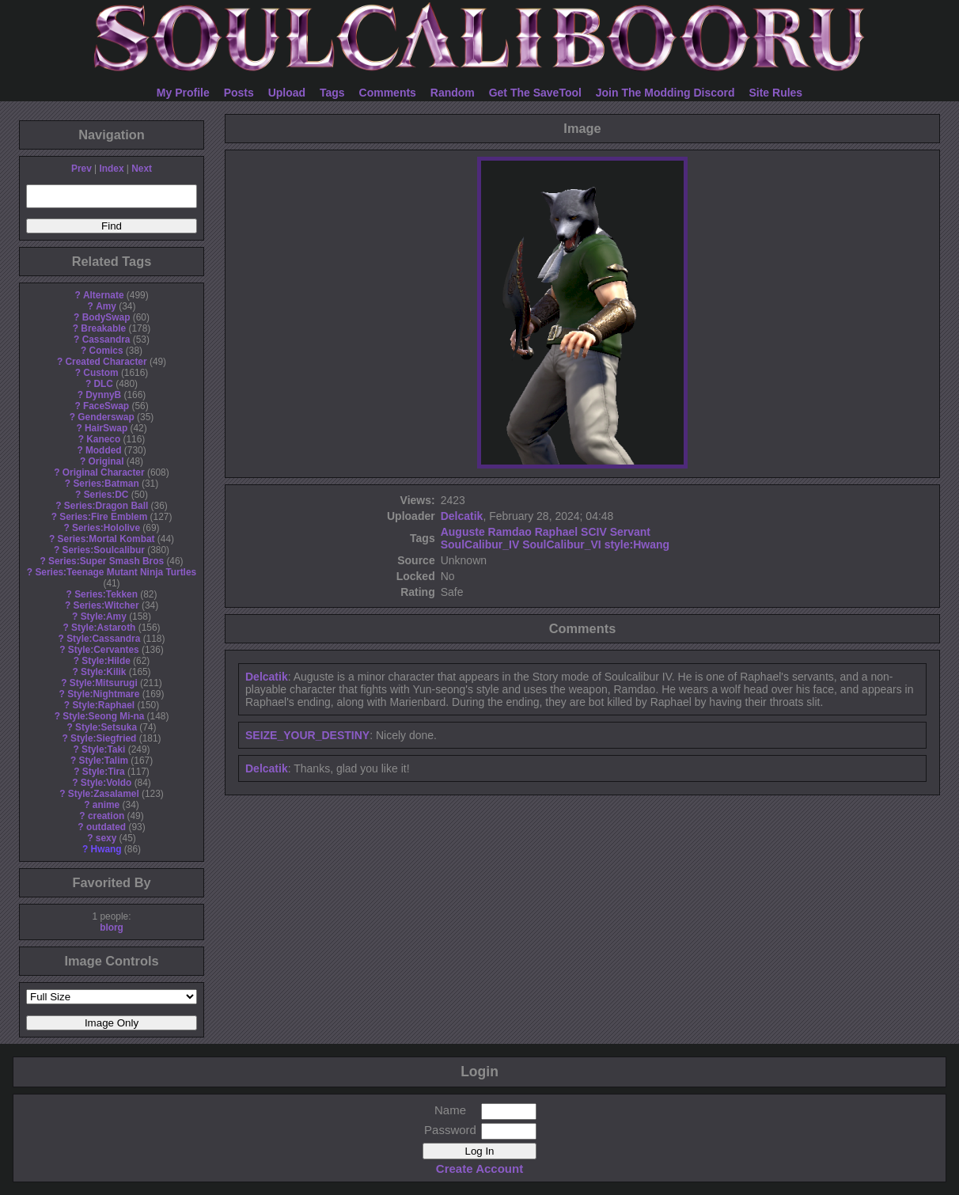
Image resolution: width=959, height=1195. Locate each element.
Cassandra (106, 339)
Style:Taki (103, 749)
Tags (332, 92)
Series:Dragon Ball (106, 505)
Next (141, 168)
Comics (106, 350)
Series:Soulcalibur (104, 550)
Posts (239, 92)
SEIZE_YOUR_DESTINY (307, 735)
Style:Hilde (105, 660)
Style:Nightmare (103, 694)
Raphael (556, 531)
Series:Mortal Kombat (106, 538)
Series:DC (106, 494)
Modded (103, 450)
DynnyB (103, 394)
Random (452, 92)
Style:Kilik (104, 671)
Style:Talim (103, 760)
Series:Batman (105, 483)
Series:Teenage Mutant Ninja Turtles (115, 572)
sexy (106, 838)
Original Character (104, 472)
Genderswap (106, 417)
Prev (81, 168)
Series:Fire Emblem (103, 516)
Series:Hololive (106, 527)
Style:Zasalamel (103, 793)
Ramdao (510, 531)
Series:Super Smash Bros (106, 561)
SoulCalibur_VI (561, 544)
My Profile (183, 92)
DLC (103, 383)
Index (111, 168)
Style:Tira (103, 771)
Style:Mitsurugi (104, 683)
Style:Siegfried (103, 738)
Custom (100, 372)
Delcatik (462, 516)
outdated (106, 827)
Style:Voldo (106, 782)
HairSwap (106, 428)
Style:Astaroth (103, 627)
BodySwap (106, 317)
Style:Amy (104, 616)
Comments (387, 92)
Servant (630, 531)
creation (106, 815)
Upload (286, 92)
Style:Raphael (103, 705)
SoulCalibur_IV (480, 544)
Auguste (463, 531)
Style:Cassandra (103, 638)
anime (106, 804)
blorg (111, 927)
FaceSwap (106, 406)
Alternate (103, 295)
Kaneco (103, 439)
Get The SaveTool (535, 92)
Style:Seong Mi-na (103, 716)
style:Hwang (637, 544)
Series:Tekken (106, 594)
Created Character (105, 361)
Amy (106, 306)
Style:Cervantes (103, 649)
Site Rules (775, 92)
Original (106, 461)
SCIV (594, 531)
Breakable (103, 328)
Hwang (106, 849)
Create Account (479, 1168)
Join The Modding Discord (665, 92)
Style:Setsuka (106, 727)
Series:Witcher (105, 605)
